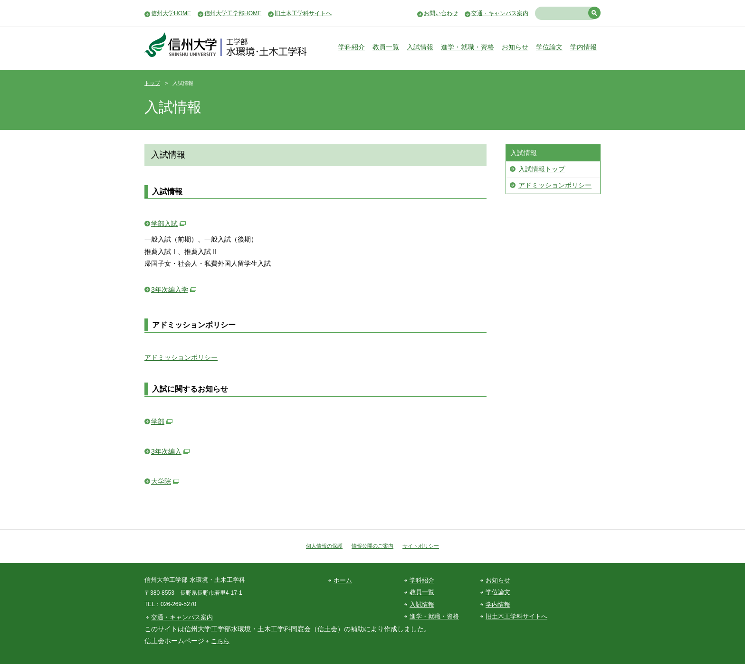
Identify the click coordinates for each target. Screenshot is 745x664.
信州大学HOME (171, 13)
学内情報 (583, 47)
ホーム (343, 580)
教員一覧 (385, 47)
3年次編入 (166, 451)
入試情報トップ (541, 169)
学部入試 (164, 223)
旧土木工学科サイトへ (303, 13)
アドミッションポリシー (181, 357)
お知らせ (515, 47)
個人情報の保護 (324, 546)
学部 (157, 421)
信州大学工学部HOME (232, 13)
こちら (220, 641)
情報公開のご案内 (372, 546)
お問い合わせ (441, 13)
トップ (152, 83)
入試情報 (420, 47)
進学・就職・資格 (467, 47)
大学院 (161, 481)
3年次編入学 (169, 289)
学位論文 (549, 47)
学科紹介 (351, 47)
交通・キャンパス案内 (499, 13)
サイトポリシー (420, 546)
